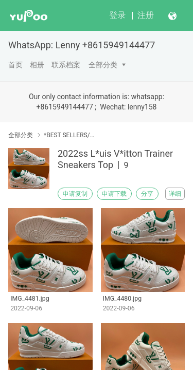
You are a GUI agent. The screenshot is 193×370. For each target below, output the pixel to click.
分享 (147, 193)
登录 (117, 15)
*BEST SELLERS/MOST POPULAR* (71, 135)
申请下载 (114, 193)
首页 (15, 65)
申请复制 (75, 193)
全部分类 (103, 65)
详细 (175, 193)
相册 (37, 65)
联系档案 (65, 65)
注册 (145, 15)
